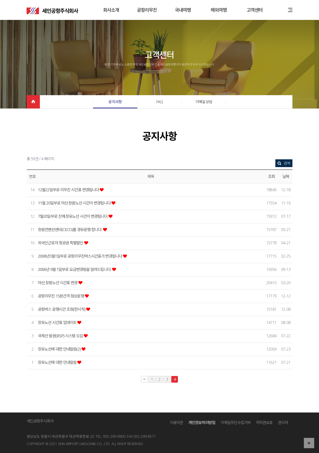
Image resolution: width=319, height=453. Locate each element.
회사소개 (111, 10)
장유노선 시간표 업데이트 (57, 322)
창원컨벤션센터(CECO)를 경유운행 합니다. (70, 229)
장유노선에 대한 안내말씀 (57, 362)
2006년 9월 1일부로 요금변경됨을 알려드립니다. (75, 269)
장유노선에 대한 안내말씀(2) (60, 349)
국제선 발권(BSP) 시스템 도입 (61, 335)
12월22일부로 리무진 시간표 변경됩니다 (69, 189)
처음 (144, 379)
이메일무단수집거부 (235, 422)
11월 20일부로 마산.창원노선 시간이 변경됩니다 (74, 203)
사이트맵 (290, 9)
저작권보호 (264, 422)
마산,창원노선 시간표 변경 (58, 282)
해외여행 (219, 10)
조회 (271, 176)
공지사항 (115, 101)
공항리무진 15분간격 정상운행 (61, 296)
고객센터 (255, 10)
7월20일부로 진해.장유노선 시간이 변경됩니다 (73, 216)
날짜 (285, 176)
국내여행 (183, 10)
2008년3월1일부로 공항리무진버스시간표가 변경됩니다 (80, 256)
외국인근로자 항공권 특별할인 (61, 242)
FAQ (159, 101)
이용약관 (176, 422)
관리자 (283, 422)
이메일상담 (203, 101)
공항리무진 (147, 10)
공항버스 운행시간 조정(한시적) (62, 309)
